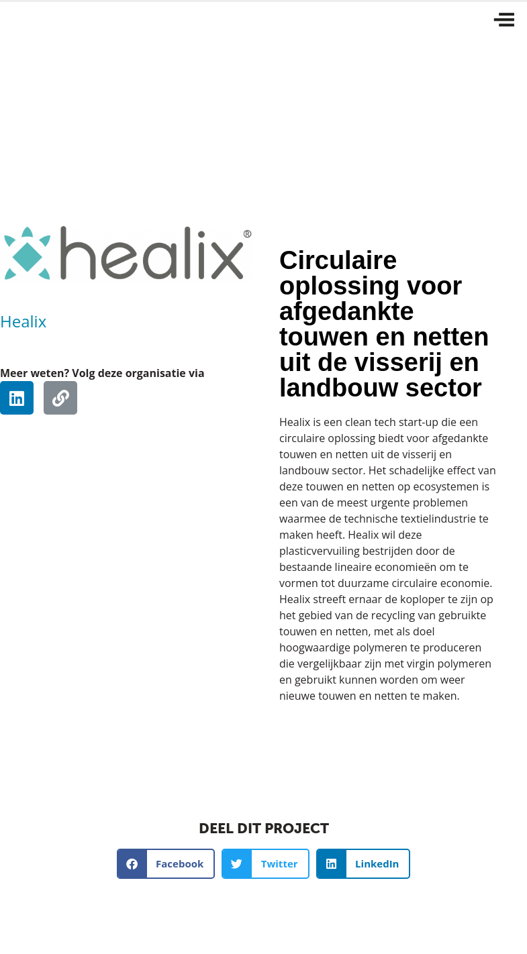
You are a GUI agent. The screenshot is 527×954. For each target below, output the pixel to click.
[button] (166, 864)
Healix (23, 321)
